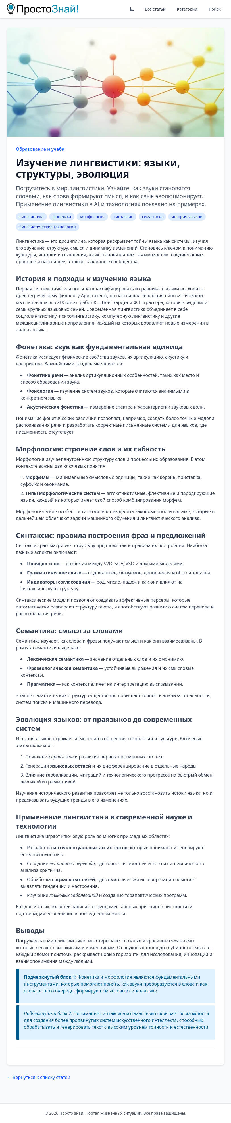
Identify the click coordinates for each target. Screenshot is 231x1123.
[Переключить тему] (132, 9)
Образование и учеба (40, 149)
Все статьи (155, 9)
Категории (187, 9)
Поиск (215, 9)
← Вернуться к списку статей (38, 1077)
